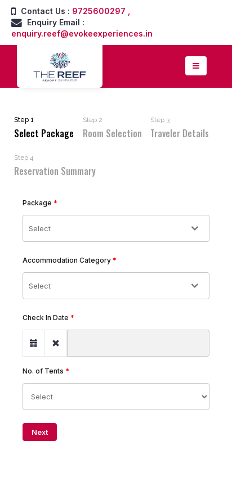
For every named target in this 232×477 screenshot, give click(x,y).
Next (40, 432)
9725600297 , (101, 11)
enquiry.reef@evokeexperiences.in (82, 33)
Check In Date (46, 317)
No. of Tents (43, 371)
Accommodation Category (67, 260)
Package (37, 203)
